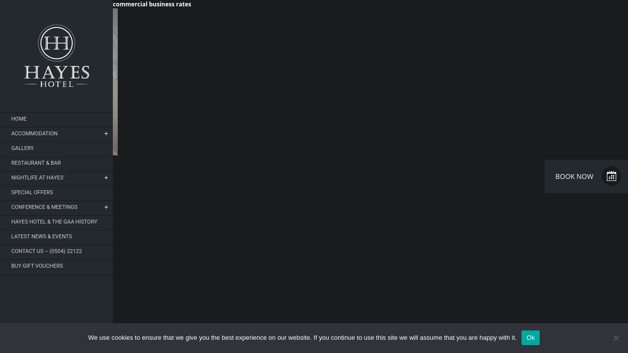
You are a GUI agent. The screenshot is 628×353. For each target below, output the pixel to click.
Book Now (574, 176)
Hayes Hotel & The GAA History (54, 222)
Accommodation (34, 133)
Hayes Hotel (56, 56)
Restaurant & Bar (36, 163)
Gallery (22, 148)
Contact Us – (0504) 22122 (46, 251)
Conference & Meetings (44, 207)
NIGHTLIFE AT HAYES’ (37, 178)
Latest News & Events (41, 236)
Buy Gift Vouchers (37, 266)
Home (18, 119)
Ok (530, 337)
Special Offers (32, 192)
